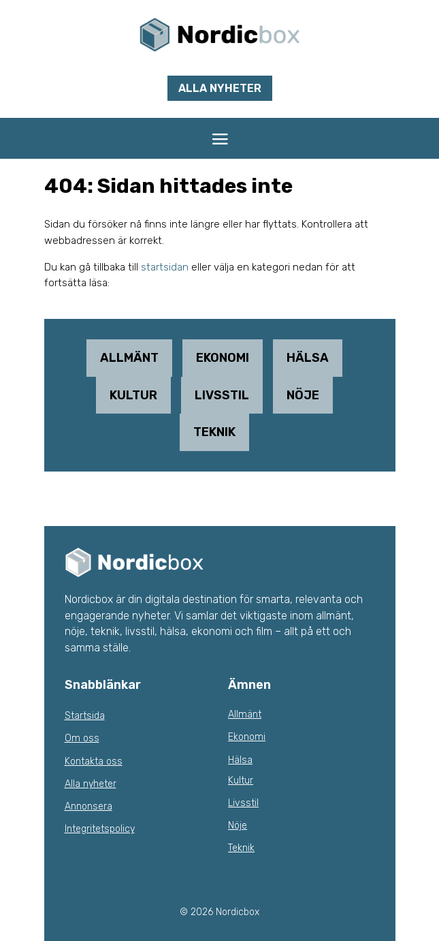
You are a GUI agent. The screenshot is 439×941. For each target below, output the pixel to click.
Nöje (303, 395)
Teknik (214, 432)
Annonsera (88, 806)
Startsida (85, 716)
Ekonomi (222, 357)
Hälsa (308, 357)
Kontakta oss (94, 761)
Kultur (133, 395)
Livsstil (222, 395)
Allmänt (129, 357)
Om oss (82, 738)
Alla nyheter (219, 88)
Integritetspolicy (100, 829)
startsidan (165, 267)
